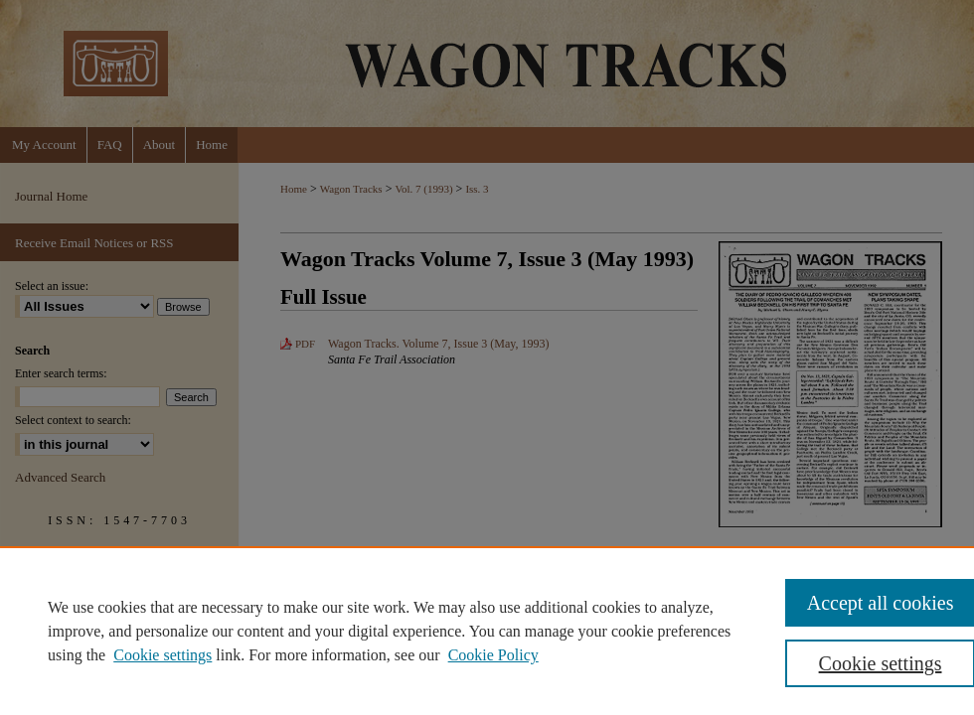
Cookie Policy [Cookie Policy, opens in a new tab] (493, 654)
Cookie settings (162, 654)
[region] (487, 630)
